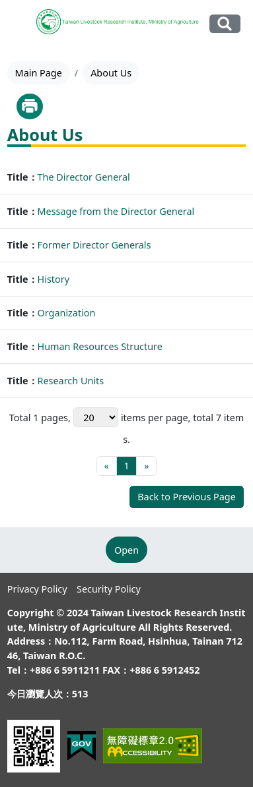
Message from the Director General (116, 211)
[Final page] (146, 466)
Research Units (71, 380)
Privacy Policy (37, 589)
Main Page (38, 73)
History (53, 279)
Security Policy (109, 589)
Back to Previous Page (186, 496)
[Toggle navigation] (20, 24)
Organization (67, 312)
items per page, (132, 417)
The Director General (84, 177)
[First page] (106, 466)
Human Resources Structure (100, 346)
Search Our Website (224, 24)
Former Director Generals (94, 245)
